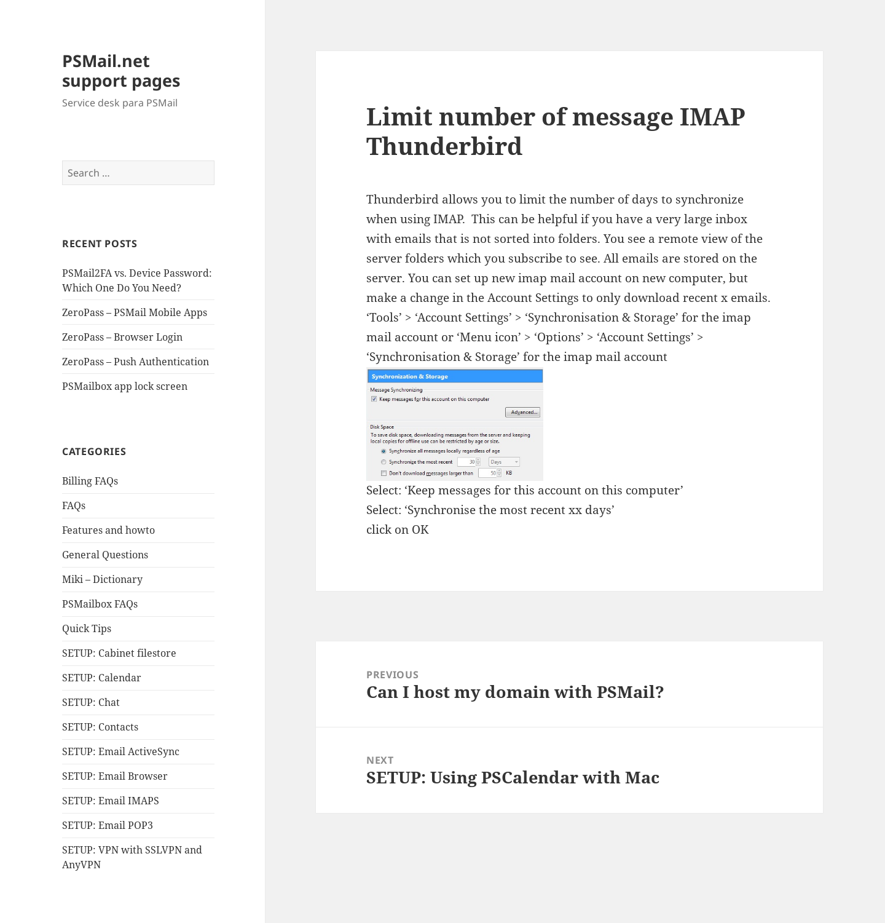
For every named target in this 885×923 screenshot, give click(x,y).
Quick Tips (86, 628)
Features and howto (108, 530)
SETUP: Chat (91, 702)
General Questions (105, 554)
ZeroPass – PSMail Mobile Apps (134, 312)
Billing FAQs (90, 481)
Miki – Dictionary (102, 579)
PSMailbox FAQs (100, 604)
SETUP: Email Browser (115, 776)
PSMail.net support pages (121, 70)
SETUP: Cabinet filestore (119, 653)
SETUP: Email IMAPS (110, 800)
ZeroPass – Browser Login (122, 337)
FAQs (73, 505)
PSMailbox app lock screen (124, 386)
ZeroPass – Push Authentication (135, 361)
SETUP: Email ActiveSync (120, 751)
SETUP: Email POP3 (107, 825)
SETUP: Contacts (100, 727)
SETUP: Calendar (101, 677)
